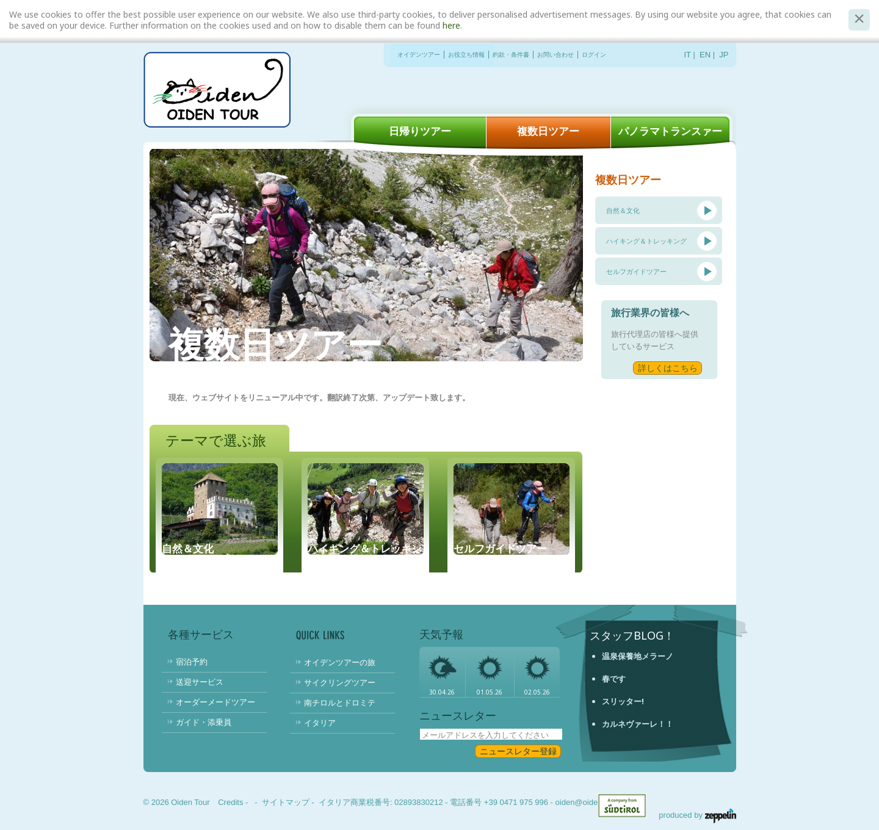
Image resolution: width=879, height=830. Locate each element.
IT (687, 54)
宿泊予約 (192, 661)
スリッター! (623, 701)
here (451, 25)
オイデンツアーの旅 (339, 662)
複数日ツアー (548, 131)
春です (614, 678)
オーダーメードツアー (215, 701)
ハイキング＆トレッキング (646, 240)
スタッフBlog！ (632, 635)
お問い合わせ (555, 55)
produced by (697, 815)
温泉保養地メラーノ (637, 656)
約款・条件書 (511, 55)
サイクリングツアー (339, 682)
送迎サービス (199, 681)
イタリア (320, 722)
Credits (230, 802)
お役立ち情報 (466, 55)
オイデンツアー (418, 55)
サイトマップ (285, 802)
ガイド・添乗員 (203, 721)
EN (705, 54)
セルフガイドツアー (636, 271)
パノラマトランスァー (670, 131)
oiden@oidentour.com (594, 802)
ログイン (594, 55)
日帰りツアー (420, 131)
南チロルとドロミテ (339, 702)
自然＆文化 (623, 210)
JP (723, 54)
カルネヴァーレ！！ (637, 723)
